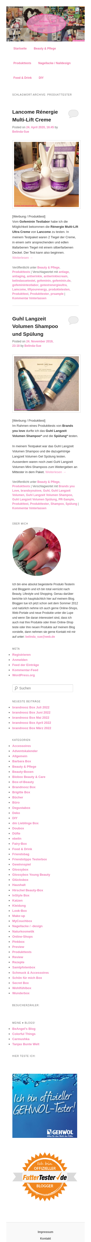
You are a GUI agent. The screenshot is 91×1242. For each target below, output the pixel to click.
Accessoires (21, 746)
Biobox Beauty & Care (29, 777)
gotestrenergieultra (53, 285)
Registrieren (21, 654)
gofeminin (44, 280)
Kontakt (45, 1238)
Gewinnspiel (21, 864)
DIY (41, 77)
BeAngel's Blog (24, 1029)
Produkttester (39, 294)
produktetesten (59, 289)
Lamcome (19, 289)
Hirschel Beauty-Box (27, 890)
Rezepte (18, 962)
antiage (64, 272)
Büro (16, 802)
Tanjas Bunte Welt (25, 1044)
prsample (57, 294)
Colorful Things (24, 1034)
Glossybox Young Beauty (31, 874)
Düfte (16, 833)
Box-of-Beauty (23, 782)
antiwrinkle (34, 276)
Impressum (45, 1232)
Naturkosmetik (23, 931)
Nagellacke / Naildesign (54, 63)
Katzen (17, 900)
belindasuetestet (23, 280)
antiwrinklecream (55, 276)
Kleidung (19, 905)
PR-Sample (66, 499)
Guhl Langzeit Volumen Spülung (34, 499)
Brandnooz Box (24, 787)
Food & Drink (22, 77)
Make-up (18, 916)
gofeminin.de (61, 280)
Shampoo (57, 504)
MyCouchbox (22, 921)
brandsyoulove (31, 490)
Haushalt (19, 885)
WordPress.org (23, 675)
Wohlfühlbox (21, 988)
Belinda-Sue (20, 131)
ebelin (17, 838)
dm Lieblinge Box (25, 823)
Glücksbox (20, 880)
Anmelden (20, 660)
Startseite (20, 48)
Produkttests (22, 63)
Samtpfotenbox (23, 967)
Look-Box (19, 911)
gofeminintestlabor (25, 285)
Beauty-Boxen (22, 772)
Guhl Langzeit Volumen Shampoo (49, 495)
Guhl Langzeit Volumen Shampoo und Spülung (35, 326)
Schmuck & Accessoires (30, 972)
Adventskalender (25, 751)
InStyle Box (21, 895)
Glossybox (20, 869)
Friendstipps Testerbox (29, 859)
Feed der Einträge (25, 665)
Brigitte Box (21, 792)
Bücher (17, 797)
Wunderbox (21, 993)
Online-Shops (22, 936)
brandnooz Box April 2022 (31, 723)
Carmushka (21, 1039)
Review (17, 957)
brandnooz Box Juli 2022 (31, 707)
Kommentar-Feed (25, 670)
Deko (16, 813)
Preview (18, 947)
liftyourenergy (37, 289)
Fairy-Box (19, 843)
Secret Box (20, 983)
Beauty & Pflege (45, 48)
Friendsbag (20, 854)
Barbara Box (21, 761)
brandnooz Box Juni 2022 (31, 712)
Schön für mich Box (27, 978)
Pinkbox (18, 942)
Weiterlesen (22, 257)
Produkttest (20, 294)
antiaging (18, 276)
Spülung (71, 504)
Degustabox (21, 808)
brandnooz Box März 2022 (31, 728)
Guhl (46, 490)
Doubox (18, 828)
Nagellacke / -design (27, 926)
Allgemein (19, 756)
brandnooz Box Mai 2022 (30, 717)
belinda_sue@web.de (40, 636)
